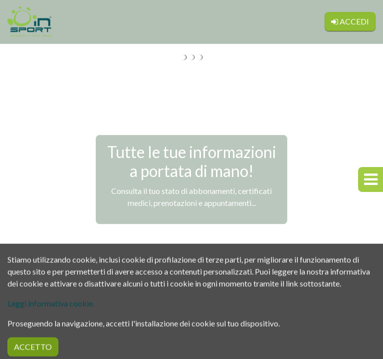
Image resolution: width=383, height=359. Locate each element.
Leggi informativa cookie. (50, 318)
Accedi (350, 18)
